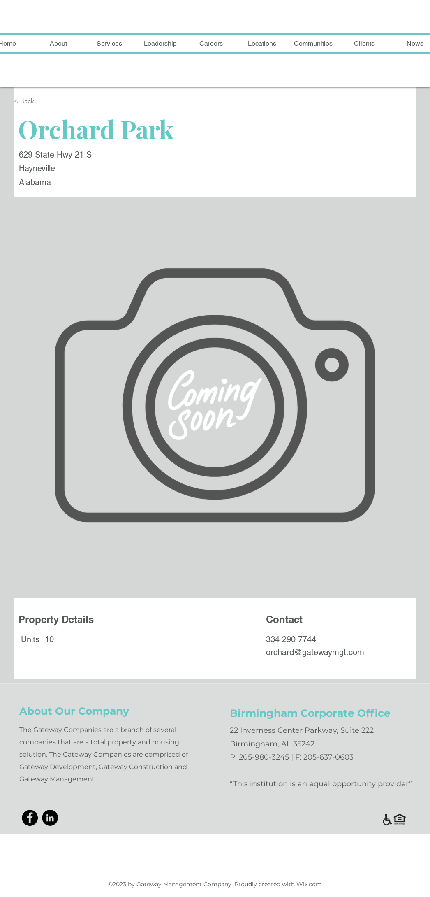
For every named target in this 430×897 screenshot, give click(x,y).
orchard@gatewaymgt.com (315, 652)
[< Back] (55, 101)
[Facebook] (30, 818)
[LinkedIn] (50, 818)
